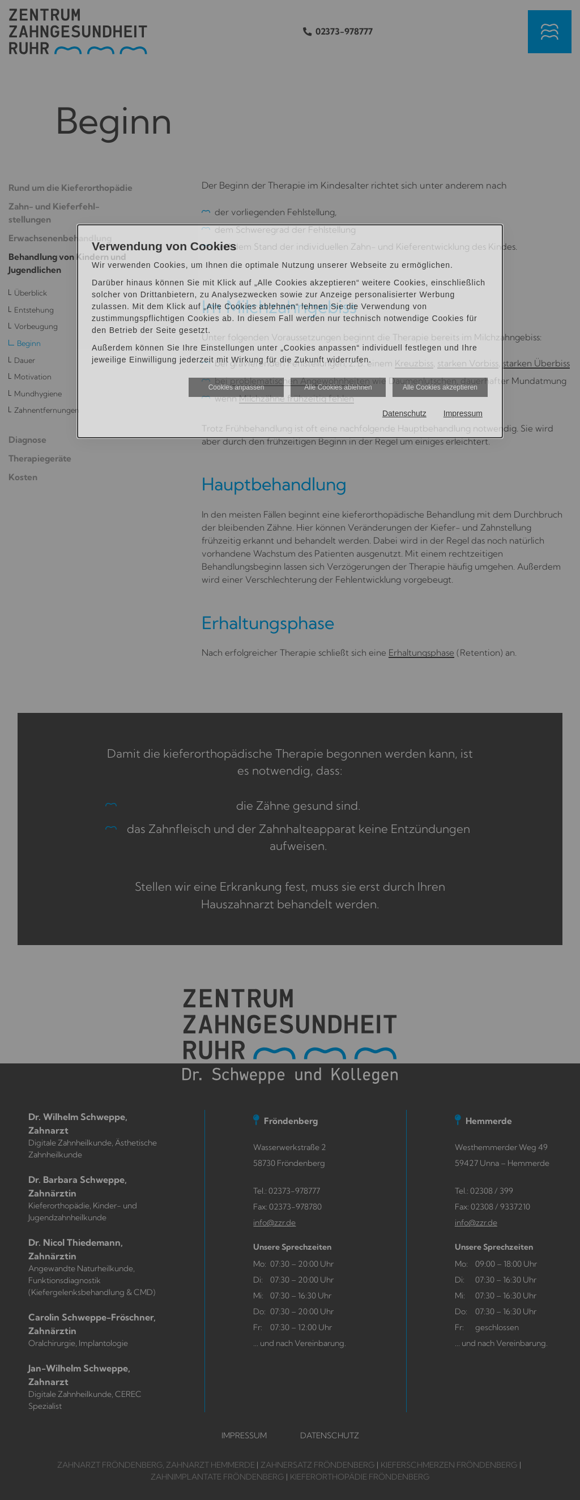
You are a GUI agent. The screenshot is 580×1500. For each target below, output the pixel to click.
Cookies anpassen (236, 387)
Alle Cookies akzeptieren (440, 387)
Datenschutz (404, 413)
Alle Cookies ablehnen (338, 387)
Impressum (463, 413)
